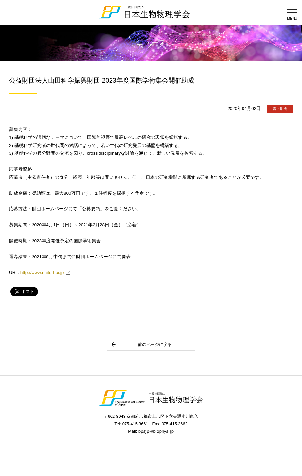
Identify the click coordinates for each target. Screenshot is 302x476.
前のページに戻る (141, 344)
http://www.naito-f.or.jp (42, 272)
